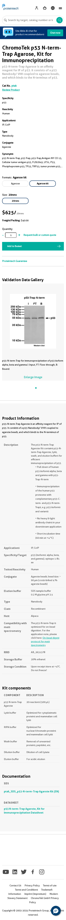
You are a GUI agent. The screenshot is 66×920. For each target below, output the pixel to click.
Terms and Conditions (26, 889)
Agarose (15, 183)
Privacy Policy (32, 885)
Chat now (55, 32)
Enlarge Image (33, 377)
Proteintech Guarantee (14, 261)
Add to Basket (14, 246)
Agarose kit (42, 183)
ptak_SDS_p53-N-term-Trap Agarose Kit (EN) (31, 791)
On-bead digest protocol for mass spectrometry (45, 641)
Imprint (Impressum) (35, 894)
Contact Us (15, 885)
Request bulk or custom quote (39, 235)
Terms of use (49, 885)
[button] (56, 911)
